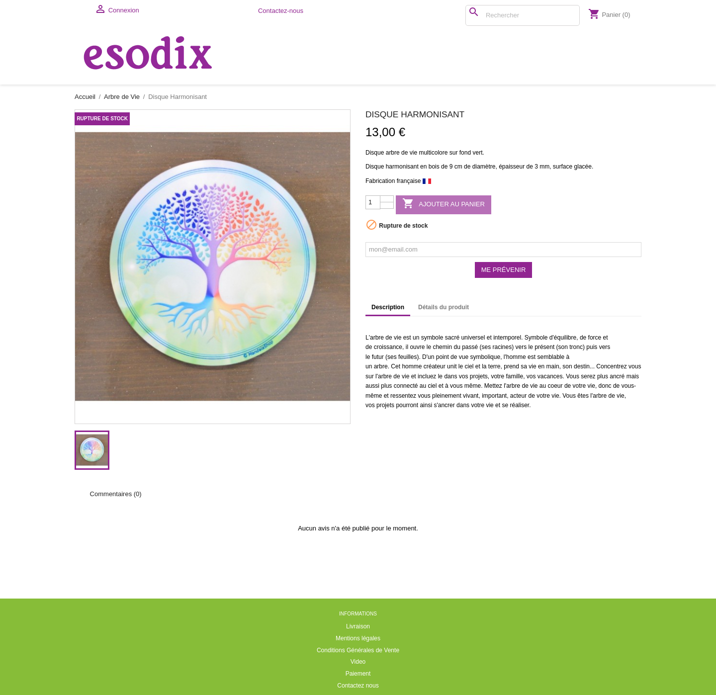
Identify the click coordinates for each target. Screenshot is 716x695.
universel (473, 337)
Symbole (536, 337)
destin (582, 366)
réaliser (519, 405)
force (595, 337)
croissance (388, 347)
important (494, 395)
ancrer (446, 405)
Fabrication (380, 180)
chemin (442, 347)
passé (470, 347)
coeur (555, 385)
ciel (468, 366)
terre (494, 366)
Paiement (358, 673)
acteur (518, 395)
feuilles (407, 356)
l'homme (515, 356)
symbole (432, 337)
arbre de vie (401, 152)
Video (358, 661)
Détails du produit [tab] (443, 307)
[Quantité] (372, 202)
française (409, 180)
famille (514, 376)
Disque (374, 152)
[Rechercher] (522, 15)
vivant (470, 395)
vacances (550, 376)
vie (397, 337)
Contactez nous (357, 685)
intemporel (507, 337)
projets (479, 376)
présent (544, 347)
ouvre (417, 347)
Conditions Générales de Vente (358, 650)
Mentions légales (358, 638)
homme (412, 366)
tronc (576, 347)
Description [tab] (387, 307)
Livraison (358, 626)
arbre (377, 337)
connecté (406, 385)
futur (378, 356)
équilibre (565, 337)
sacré (452, 337)
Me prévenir (503, 269)
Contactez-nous (280, 10)
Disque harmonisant (392, 166)
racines (502, 347)
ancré (617, 376)
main (552, 366)
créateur (435, 366)
